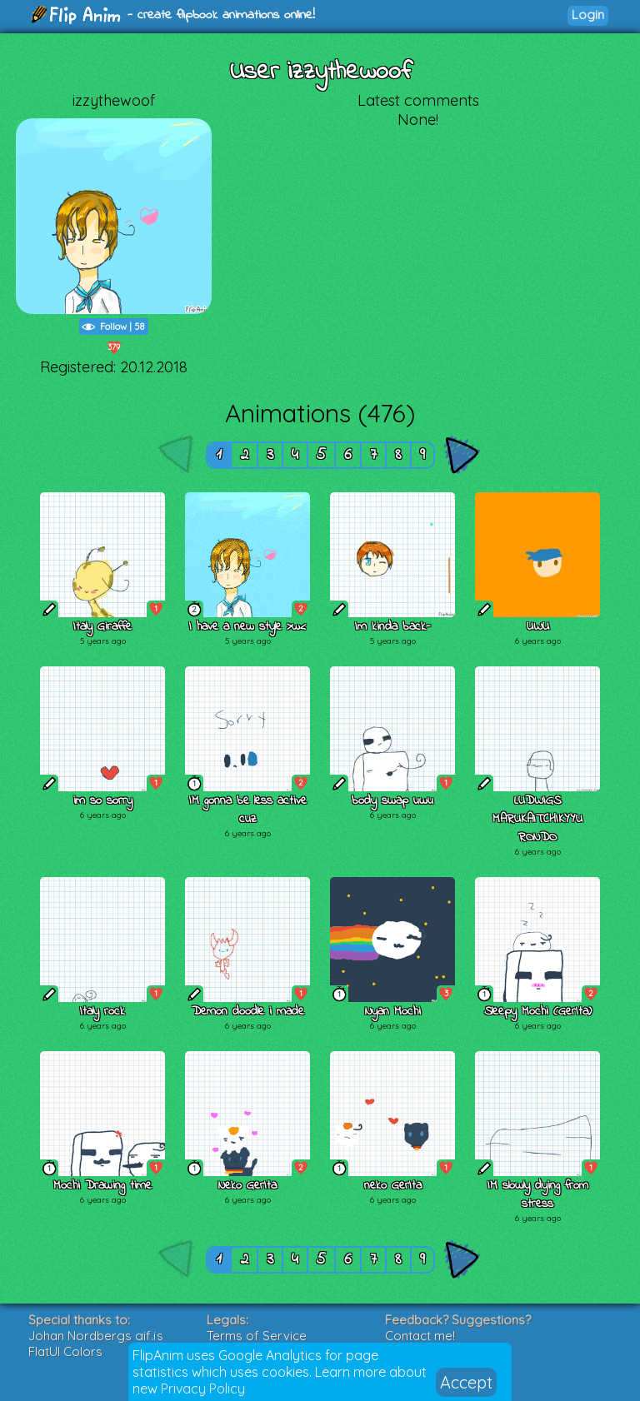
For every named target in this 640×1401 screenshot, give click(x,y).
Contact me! (420, 1336)
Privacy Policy (203, 1388)
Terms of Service (257, 1336)
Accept (466, 1382)
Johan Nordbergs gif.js (95, 1336)
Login (588, 14)
